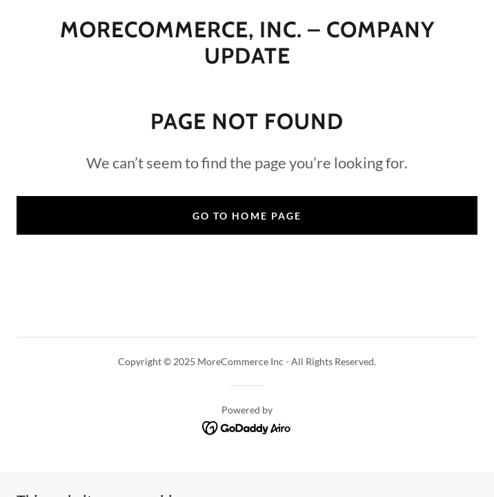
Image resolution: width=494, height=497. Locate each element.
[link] (247, 43)
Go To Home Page (246, 216)
